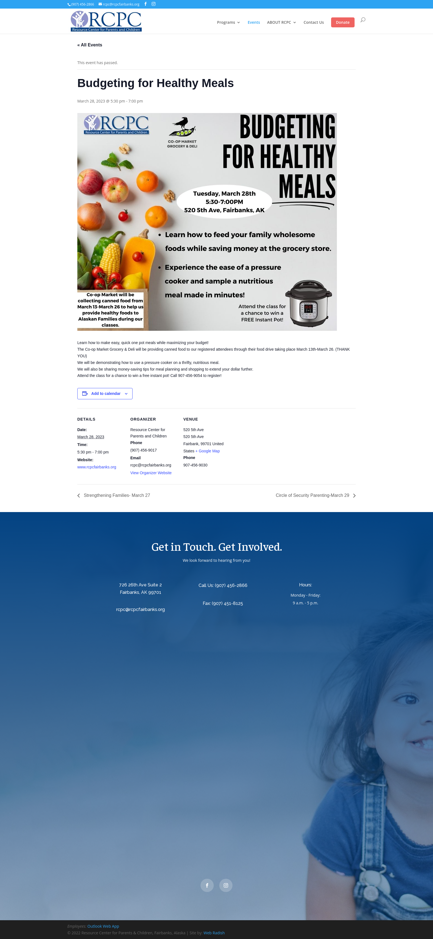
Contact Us (314, 22)
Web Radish (214, 932)
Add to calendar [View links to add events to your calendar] (106, 393)
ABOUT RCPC (279, 22)
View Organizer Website (151, 473)
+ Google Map (208, 451)
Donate (343, 22)
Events (254, 22)
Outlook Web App (103, 926)
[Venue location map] (265, 446)
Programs (226, 22)
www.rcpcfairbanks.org (96, 467)
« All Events (89, 45)
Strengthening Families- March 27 (116, 495)
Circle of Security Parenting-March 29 (313, 495)
